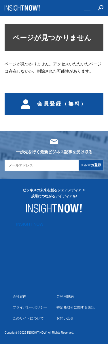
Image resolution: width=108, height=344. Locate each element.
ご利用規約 (65, 296)
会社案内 (19, 296)
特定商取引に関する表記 (75, 307)
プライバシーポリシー (30, 307)
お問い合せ (65, 318)
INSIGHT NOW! (22, 8)
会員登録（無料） (54, 104)
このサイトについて (28, 318)
